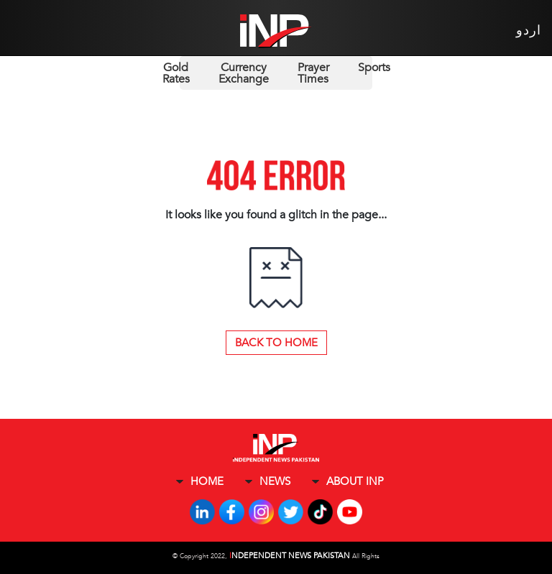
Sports (374, 67)
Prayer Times (313, 73)
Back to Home (276, 342)
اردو (528, 31)
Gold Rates (176, 73)
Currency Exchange (243, 73)
